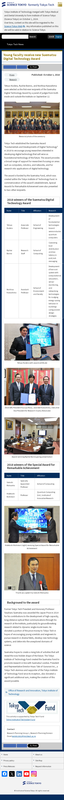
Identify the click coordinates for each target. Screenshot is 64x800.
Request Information (43, 766)
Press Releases (9, 766)
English (59, 36)
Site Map (38, 760)
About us (38, 754)
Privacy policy (8, 760)
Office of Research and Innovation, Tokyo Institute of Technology (33, 692)
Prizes (11, 75)
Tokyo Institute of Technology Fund (20, 719)
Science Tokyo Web (13, 26)
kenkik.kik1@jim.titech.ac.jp (24, 736)
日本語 (51, 36)
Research (13, 79)
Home (5, 754)
